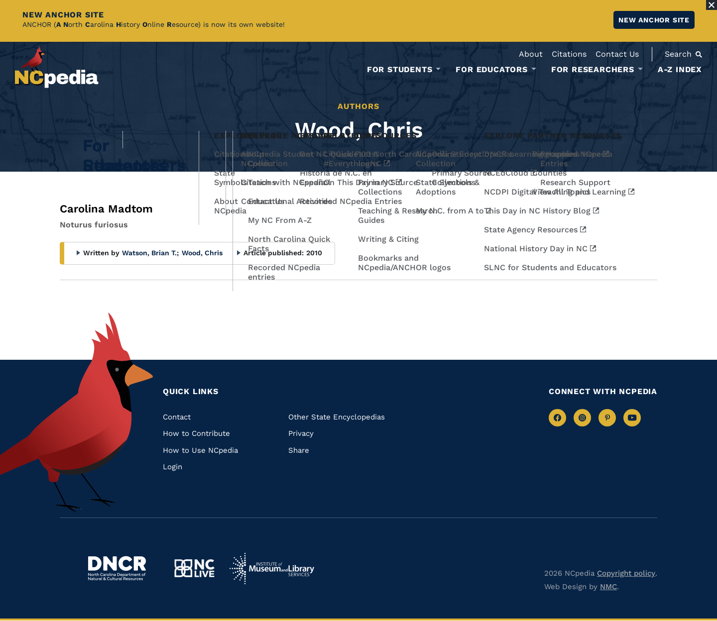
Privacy (301, 433)
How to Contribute (196, 433)
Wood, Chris (202, 253)
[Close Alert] (711, 5)
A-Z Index (680, 69)
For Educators (491, 69)
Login (172, 466)
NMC (608, 586)
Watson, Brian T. (150, 253)
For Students (400, 69)
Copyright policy (626, 573)
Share (298, 450)
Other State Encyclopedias (336, 417)
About (531, 54)
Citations (569, 54)
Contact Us (617, 54)
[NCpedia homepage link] (57, 67)
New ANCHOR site (654, 20)
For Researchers (592, 69)
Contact (177, 417)
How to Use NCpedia (200, 450)
